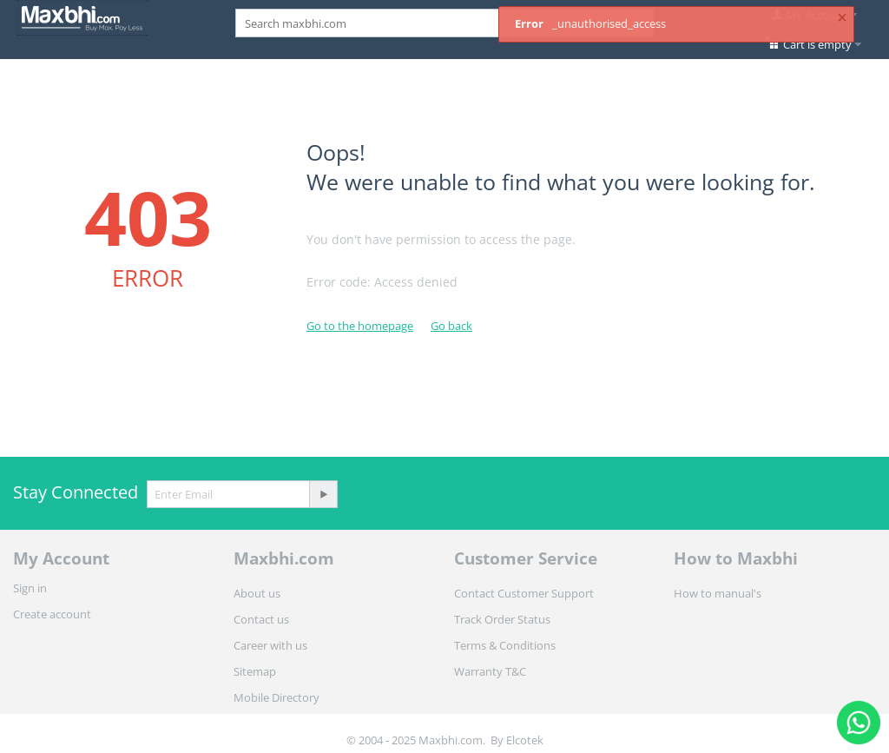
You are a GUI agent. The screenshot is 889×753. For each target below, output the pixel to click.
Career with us (270, 645)
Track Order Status (502, 619)
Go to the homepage (359, 326)
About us (257, 593)
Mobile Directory (276, 697)
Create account (52, 614)
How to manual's (717, 593)
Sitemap (255, 671)
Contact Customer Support (524, 593)
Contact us (261, 619)
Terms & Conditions (505, 645)
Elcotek (524, 740)
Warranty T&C (490, 671)
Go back (451, 326)
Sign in (30, 588)
